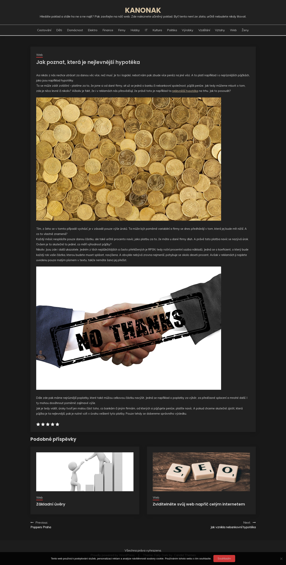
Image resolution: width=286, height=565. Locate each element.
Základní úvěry (50, 504)
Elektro (92, 30)
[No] (281, 559)
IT (146, 30)
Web (233, 30)
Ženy (245, 30)
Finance (107, 30)
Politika (172, 30)
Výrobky (187, 30)
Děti (59, 30)
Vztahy (220, 30)
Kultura (157, 30)
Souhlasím (224, 558)
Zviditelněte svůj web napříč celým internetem (199, 504)
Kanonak (143, 10)
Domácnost (75, 30)
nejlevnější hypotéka (185, 91)
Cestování (44, 30)
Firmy (122, 30)
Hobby (135, 30)
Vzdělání (204, 30)
